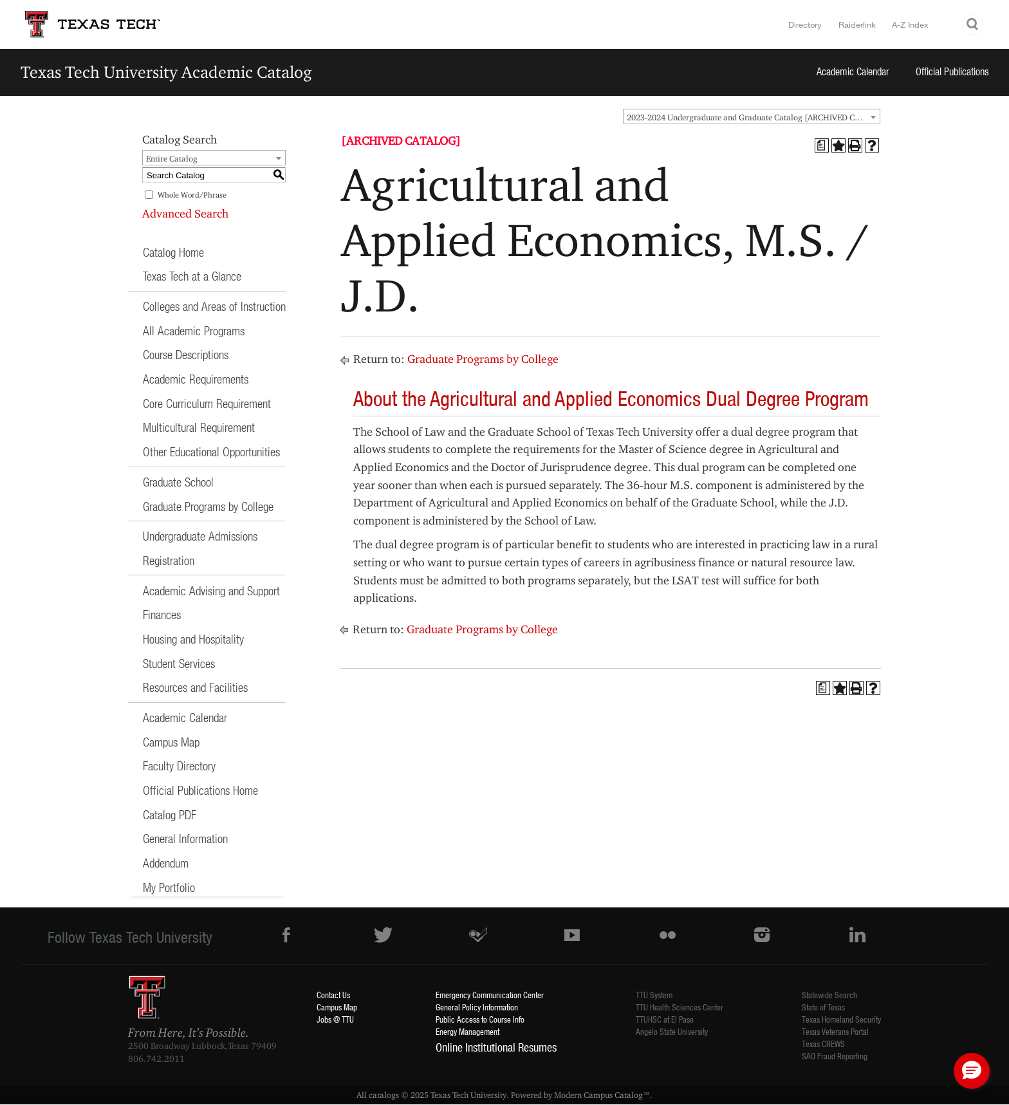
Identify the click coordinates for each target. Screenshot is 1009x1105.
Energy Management (467, 1031)
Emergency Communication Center (490, 994)
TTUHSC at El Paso (665, 1019)
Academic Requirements (195, 378)
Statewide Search (829, 994)
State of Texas (823, 1006)
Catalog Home (173, 252)
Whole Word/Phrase (192, 195)
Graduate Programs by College (208, 506)
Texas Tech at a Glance (192, 275)
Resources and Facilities (195, 687)
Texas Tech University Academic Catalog (166, 72)
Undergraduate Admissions (200, 535)
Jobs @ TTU (335, 1019)
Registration (168, 560)
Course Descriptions (185, 354)
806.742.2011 (156, 1058)
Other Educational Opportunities (211, 451)
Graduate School (178, 481)
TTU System (654, 994)
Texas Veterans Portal (835, 1031)
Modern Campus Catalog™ (602, 1095)
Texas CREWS (823, 1043)
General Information (185, 838)
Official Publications (952, 71)
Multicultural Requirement (199, 427)
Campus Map (171, 741)
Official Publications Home (200, 790)
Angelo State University (672, 1031)
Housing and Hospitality (193, 638)
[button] (972, 1071)
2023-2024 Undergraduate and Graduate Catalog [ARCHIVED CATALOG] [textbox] (753, 117)
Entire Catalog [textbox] (172, 158)
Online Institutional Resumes (496, 1047)
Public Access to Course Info (480, 1019)
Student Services (179, 663)
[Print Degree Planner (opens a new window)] (822, 145)
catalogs (384, 1095)
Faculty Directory (179, 765)
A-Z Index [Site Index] (910, 24)
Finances (162, 614)
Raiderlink (857, 24)
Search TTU (973, 25)
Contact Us (333, 994)
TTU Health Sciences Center (679, 1006)
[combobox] (751, 116)
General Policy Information (477, 1006)
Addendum (166, 862)
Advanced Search (185, 213)
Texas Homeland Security (841, 1019)
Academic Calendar (853, 71)
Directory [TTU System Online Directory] (805, 24)
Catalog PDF (169, 814)
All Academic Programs (194, 330)
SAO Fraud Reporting (834, 1055)
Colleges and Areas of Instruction (214, 306)
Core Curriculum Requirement (207, 403)
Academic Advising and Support (211, 590)
